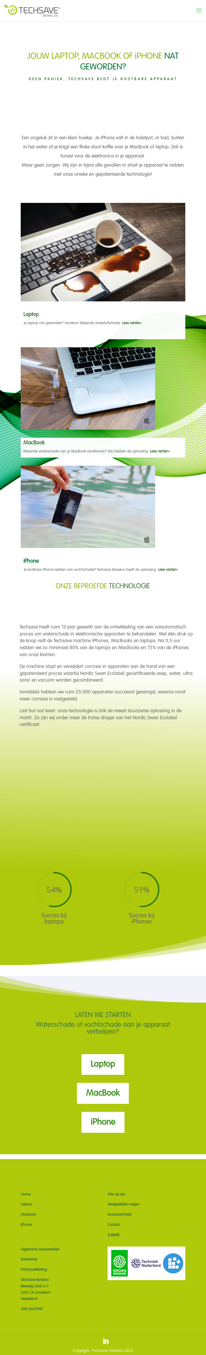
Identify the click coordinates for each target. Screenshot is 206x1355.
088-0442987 (32, 1309)
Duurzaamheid (120, 1215)
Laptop (103, 1064)
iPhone (103, 1122)
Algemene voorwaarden (40, 1249)
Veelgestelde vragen (124, 1204)
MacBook (103, 1093)
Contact (114, 1225)
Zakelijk (113, 1235)
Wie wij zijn (116, 1194)
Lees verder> (132, 323)
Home (25, 1194)
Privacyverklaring (34, 1270)
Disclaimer (29, 1259)
